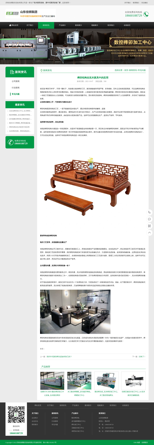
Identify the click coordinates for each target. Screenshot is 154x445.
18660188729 (149, 212)
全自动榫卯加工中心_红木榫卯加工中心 (23, 111)
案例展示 (78, 25)
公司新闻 (15, 81)
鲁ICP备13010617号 (49, 442)
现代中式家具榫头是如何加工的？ (59, 357)
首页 (126, 70)
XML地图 (136, 442)
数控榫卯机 (75, 418)
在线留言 (127, 25)
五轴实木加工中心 (78, 428)
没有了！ (142, 357)
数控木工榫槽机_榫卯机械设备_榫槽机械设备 (24, 123)
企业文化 (35, 421)
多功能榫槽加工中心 (79, 421)
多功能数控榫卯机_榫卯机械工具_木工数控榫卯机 (26, 119)
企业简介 (35, 418)
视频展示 (94, 25)
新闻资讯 (46, 25)
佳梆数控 (145, 442)
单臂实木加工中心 (78, 431)
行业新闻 (15, 88)
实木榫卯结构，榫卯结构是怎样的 (21, 131)
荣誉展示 (35, 424)
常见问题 (15, 94)
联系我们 (136, 3)
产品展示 (62, 25)
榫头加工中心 (76, 424)
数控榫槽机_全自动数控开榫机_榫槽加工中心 (24, 115)
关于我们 (127, 3)
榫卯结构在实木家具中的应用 (19, 127)
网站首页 (15, 25)
